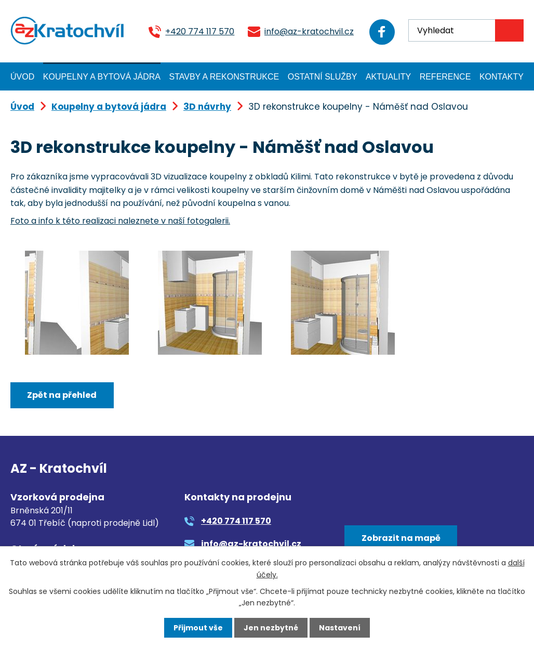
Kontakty (501, 76)
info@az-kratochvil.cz (307, 31)
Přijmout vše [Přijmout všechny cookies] (198, 628)
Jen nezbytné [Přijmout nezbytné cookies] (271, 628)
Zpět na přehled (62, 395)
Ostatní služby (322, 76)
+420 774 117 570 (198, 31)
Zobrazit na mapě (401, 538)
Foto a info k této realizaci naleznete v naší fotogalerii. (120, 221)
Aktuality (388, 76)
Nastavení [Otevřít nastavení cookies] (340, 628)
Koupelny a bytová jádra (102, 76)
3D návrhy (207, 106)
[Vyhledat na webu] (466, 30)
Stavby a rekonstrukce (224, 76)
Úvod (22, 76)
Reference (445, 76)
